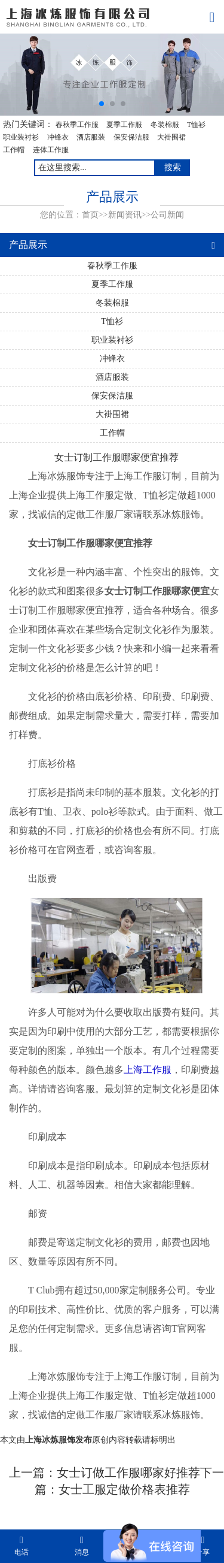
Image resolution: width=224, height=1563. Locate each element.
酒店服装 (90, 137)
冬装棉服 (165, 124)
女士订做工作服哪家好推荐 (128, 1472)
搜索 (172, 167)
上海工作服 (147, 1070)
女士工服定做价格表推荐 (124, 1489)
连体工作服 (51, 150)
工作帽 (13, 150)
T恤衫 (196, 124)
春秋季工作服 (77, 124)
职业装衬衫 (21, 137)
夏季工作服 (124, 124)
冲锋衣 (58, 137)
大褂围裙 (171, 137)
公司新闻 (167, 214)
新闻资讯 (125, 214)
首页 (90, 214)
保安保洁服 (131, 137)
